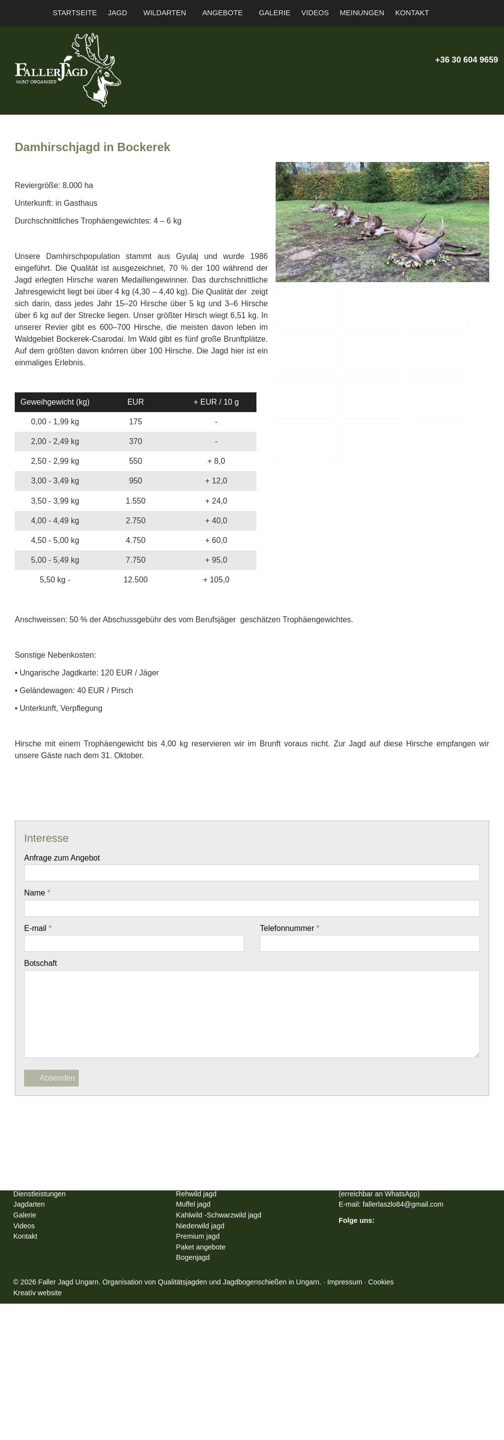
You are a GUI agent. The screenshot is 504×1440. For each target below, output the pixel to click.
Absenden (53, 1125)
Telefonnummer (294, 975)
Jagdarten (32, 1340)
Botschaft (43, 1010)
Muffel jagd (196, 1340)
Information (34, 1319)
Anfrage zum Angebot (67, 905)
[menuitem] (82, 13)
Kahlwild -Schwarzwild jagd (224, 1351)
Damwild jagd (200, 1319)
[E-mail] (405, 80)
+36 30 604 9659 (457, 59)
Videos (25, 1362)
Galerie (25, 1351)
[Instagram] (474, 80)
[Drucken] (305, 1157)
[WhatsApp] (270, 1157)
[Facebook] (199, 1157)
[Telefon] (422, 80)
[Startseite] (8, 13)
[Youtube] (457, 80)
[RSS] (491, 80)
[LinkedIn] (234, 1157)
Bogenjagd (196, 1394)
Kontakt (27, 1372)
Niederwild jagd (203, 1362)
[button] (492, 13)
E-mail (39, 975)
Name (38, 940)
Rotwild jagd (198, 1308)
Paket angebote (205, 1383)
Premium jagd (201, 1372)
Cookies (426, 1418)
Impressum (387, 1418)
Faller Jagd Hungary (48, 1308)
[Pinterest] (252, 1157)
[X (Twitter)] (440, 80)
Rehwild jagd (198, 1330)
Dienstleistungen (42, 1330)
